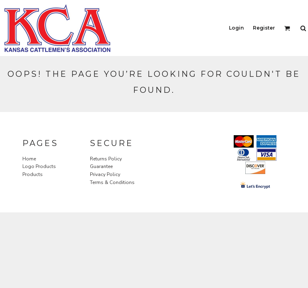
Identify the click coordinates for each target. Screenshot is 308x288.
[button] (287, 28)
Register (264, 28)
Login (236, 28)
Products (32, 174)
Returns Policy (106, 159)
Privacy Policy (105, 174)
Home (29, 159)
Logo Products (39, 166)
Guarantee (101, 166)
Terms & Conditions (112, 182)
